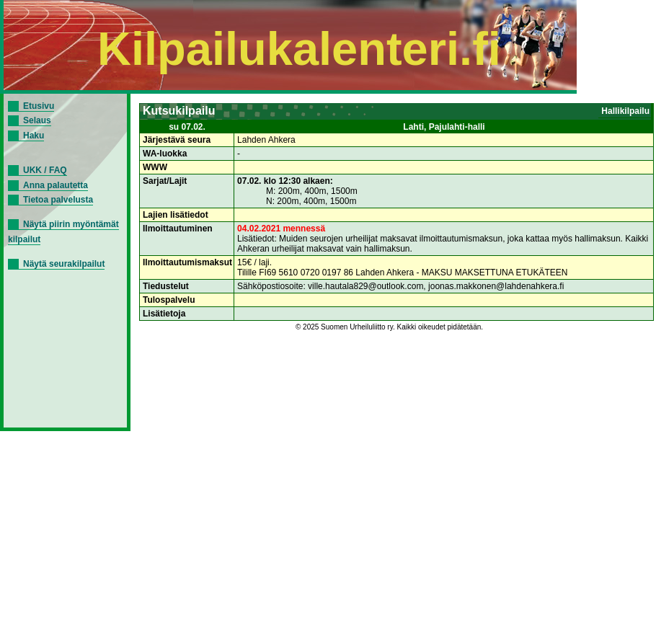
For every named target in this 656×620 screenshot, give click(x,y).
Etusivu (38, 106)
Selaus (37, 120)
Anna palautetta (55, 185)
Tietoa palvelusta (58, 200)
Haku (33, 135)
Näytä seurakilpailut (64, 264)
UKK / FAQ (45, 170)
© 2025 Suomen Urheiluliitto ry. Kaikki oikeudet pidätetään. (389, 327)
